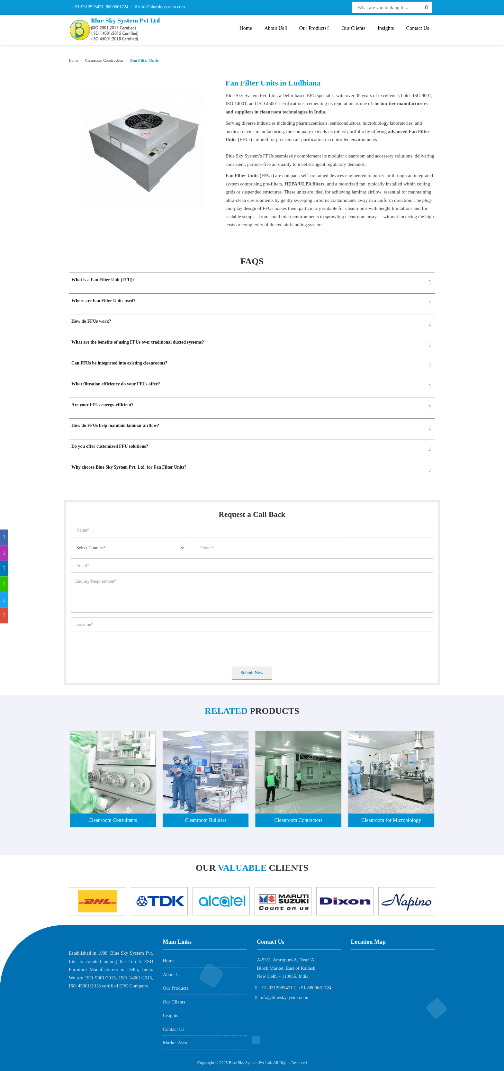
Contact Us (417, 28)
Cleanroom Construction (103, 60)
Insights (386, 28)
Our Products (314, 28)
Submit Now (251, 672)
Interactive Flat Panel (254, 7)
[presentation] (120, 647)
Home (245, 28)
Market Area (175, 1042)
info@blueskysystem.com (161, 6)
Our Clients (353, 28)
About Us (275, 28)
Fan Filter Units (144, 60)
